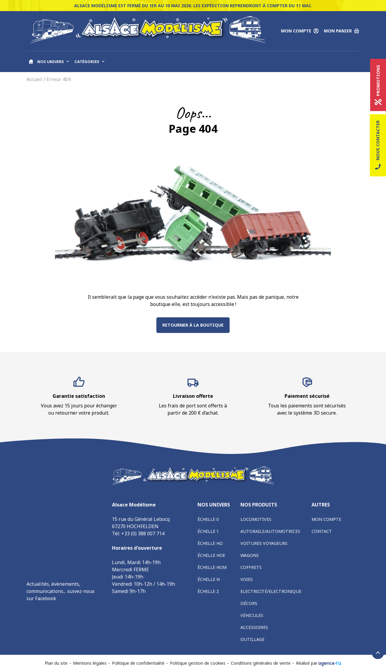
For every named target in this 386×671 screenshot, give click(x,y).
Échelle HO (210, 543)
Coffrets (251, 567)
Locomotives (255, 519)
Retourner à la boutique (193, 325)
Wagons (249, 555)
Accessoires (254, 627)
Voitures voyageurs (264, 543)
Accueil (34, 79)
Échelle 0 (208, 519)
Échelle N (209, 579)
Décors (248, 603)
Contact (322, 531)
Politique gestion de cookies (197, 663)
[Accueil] (30, 61)
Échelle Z (208, 591)
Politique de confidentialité (138, 663)
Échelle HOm (212, 567)
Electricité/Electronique (270, 591)
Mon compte (326, 519)
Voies (246, 579)
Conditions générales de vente (261, 663)
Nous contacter (377, 145)
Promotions (378, 85)
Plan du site (56, 663)
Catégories (89, 61)
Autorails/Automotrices (270, 531)
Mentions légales (90, 663)
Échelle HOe (211, 555)
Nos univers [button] (53, 61)
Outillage (252, 639)
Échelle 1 (208, 531)
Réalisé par (319, 663)
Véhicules (251, 615)
